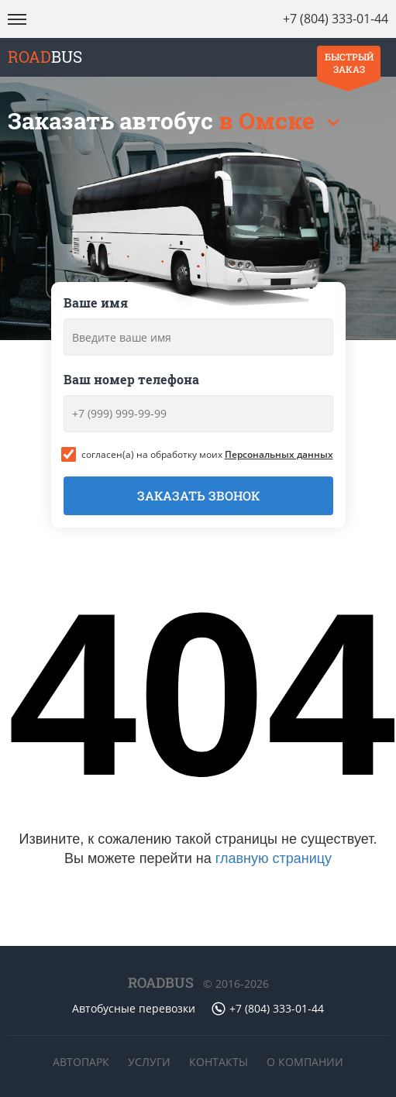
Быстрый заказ (349, 62)
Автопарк (81, 1061)
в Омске (269, 120)
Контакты (218, 1061)
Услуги (149, 1061)
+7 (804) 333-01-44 (335, 18)
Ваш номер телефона (131, 379)
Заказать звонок (198, 495)
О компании (305, 1061)
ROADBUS (161, 982)
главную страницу (273, 858)
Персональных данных (279, 454)
